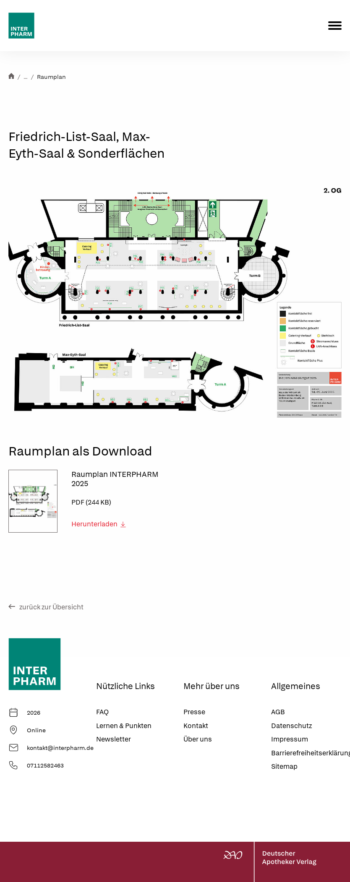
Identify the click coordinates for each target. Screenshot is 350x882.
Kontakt (195, 725)
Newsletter (113, 739)
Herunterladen (98, 524)
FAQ (102, 712)
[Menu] (335, 25)
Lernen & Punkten (123, 725)
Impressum (289, 739)
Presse (194, 712)
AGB (278, 712)
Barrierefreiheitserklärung (306, 753)
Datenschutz (291, 725)
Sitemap (284, 766)
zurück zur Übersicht (46, 607)
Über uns (197, 739)
